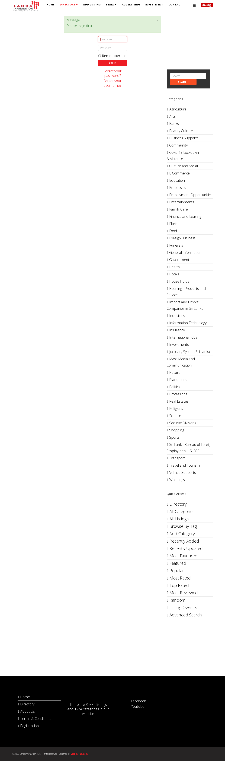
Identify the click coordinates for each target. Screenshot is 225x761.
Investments (179, 344)
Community (178, 145)
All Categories (181, 511)
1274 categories (86, 709)
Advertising (131, 4)
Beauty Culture (181, 130)
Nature (174, 372)
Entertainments (181, 202)
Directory (67, 4)
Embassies (177, 187)
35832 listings (96, 704)
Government (179, 259)
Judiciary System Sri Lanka (189, 351)
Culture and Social (183, 166)
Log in (112, 62)
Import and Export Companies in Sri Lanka (185, 305)
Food (173, 230)
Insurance (177, 330)
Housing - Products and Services (186, 291)
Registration (29, 725)
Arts (172, 116)
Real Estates (178, 401)
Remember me (112, 55)
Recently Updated (186, 548)
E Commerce (179, 173)
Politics (174, 386)
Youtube (134, 706)
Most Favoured (183, 556)
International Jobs (183, 337)
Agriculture (178, 109)
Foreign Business (182, 238)
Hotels (174, 274)
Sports (174, 437)
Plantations (178, 379)
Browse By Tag (183, 526)
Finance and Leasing (185, 216)
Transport (177, 458)
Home (51, 4)
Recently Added (184, 541)
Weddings (177, 479)
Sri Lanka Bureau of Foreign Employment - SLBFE (190, 447)
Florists (174, 223)
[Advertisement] (35, 38)
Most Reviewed (183, 593)
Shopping (176, 430)
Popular (176, 570)
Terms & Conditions (35, 718)
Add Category (182, 533)
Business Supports (183, 138)
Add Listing (92, 4)
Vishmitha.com (79, 753)
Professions (178, 394)
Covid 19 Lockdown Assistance (183, 155)
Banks (174, 123)
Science (175, 415)
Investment (154, 4)
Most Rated (180, 578)
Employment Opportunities (190, 194)
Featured (177, 563)
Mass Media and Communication (181, 362)
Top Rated (179, 585)
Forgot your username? (112, 83)
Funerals (176, 245)
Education (177, 180)
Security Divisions (182, 423)
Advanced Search (185, 615)
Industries (177, 315)
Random (177, 600)
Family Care (178, 209)
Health (174, 267)
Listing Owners (183, 607)
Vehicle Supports (182, 472)
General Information (185, 252)
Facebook (135, 701)
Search (111, 4)
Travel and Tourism (184, 465)
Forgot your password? (112, 73)
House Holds (179, 281)
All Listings (179, 519)
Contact (175, 4)
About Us (27, 711)
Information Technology (188, 322)
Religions (176, 408)
